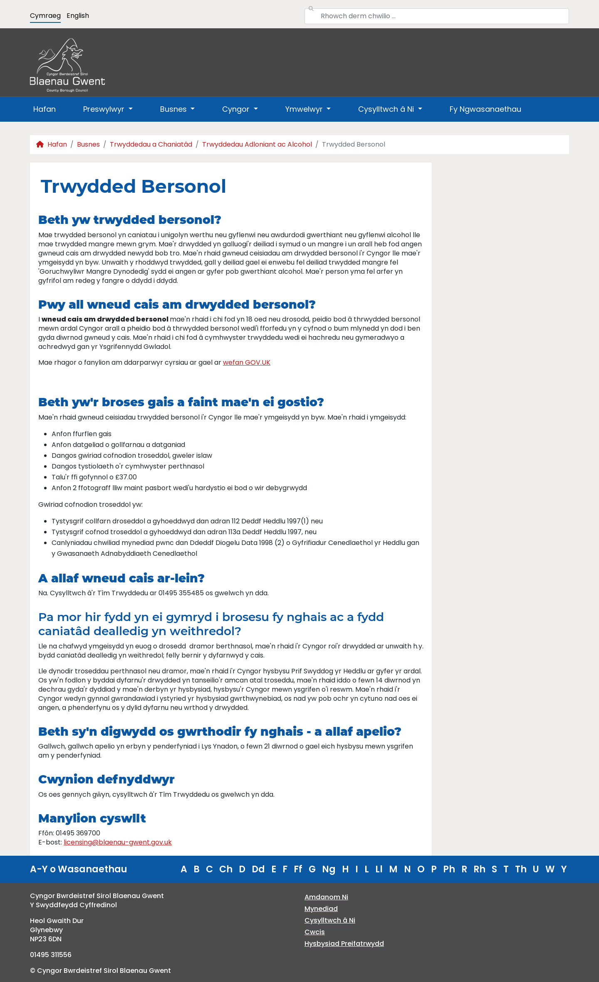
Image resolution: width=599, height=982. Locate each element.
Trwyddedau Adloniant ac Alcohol (257, 144)
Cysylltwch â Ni (329, 920)
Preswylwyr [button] (104, 109)
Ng (329, 869)
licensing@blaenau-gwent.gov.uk (118, 842)
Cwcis (314, 932)
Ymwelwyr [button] (305, 109)
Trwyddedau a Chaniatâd (151, 144)
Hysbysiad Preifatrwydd (344, 943)
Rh (479, 869)
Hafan (44, 109)
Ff (298, 869)
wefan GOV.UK (246, 362)
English (78, 15)
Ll (379, 869)
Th (521, 869)
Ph (449, 869)
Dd (258, 869)
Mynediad (321, 908)
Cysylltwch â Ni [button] (387, 109)
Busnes (88, 144)
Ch (226, 869)
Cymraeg (45, 15)
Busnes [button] (174, 109)
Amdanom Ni (326, 897)
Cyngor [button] (237, 109)
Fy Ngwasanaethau (485, 109)
